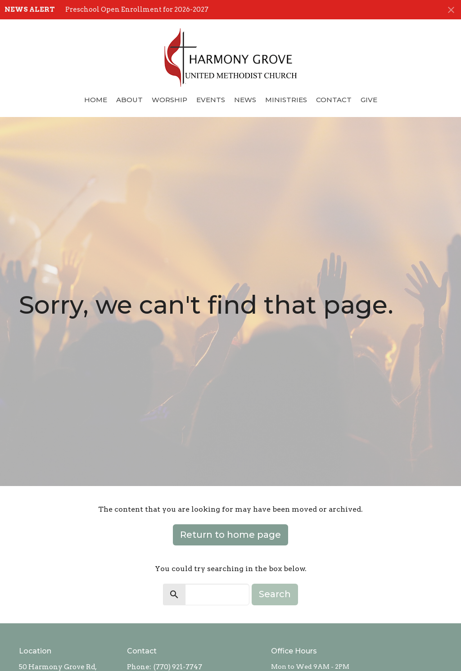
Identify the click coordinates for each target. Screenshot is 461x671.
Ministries (286, 99)
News (245, 99)
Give (369, 99)
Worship (169, 99)
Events (210, 99)
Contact (334, 99)
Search (275, 594)
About (129, 99)
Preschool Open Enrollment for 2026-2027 (136, 9)
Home (95, 99)
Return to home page (230, 534)
